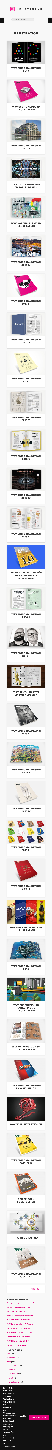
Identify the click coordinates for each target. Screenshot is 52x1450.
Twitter (16, 25)
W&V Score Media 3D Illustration (19, 1328)
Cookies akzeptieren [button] (39, 1417)
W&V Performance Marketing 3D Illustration (26, 1008)
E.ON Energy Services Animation (19, 1332)
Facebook (11, 25)
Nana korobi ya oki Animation (18, 1337)
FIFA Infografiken (26, 1238)
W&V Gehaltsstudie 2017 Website (20, 1324)
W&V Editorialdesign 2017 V (17, 1341)
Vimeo (30, 25)
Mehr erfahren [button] (9, 1446)
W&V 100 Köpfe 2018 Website (18, 1320)
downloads (11, 1358)
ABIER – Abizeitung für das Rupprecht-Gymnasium (26, 575)
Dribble (40, 25)
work (9, 1362)
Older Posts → (37, 1288)
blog (8, 1353)
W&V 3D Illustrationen (26, 1124)
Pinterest (21, 25)
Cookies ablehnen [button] (23, 1417)
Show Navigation (39, 19)
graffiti (12, 1369)
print (11, 1378)
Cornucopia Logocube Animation (20, 1307)
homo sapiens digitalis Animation (20, 1316)
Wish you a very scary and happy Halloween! (24, 1303)
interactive (13, 1374)
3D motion (13, 1365)
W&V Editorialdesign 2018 (17, 1311)
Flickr (26, 25)
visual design (14, 1382)
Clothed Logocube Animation (18, 1345)
